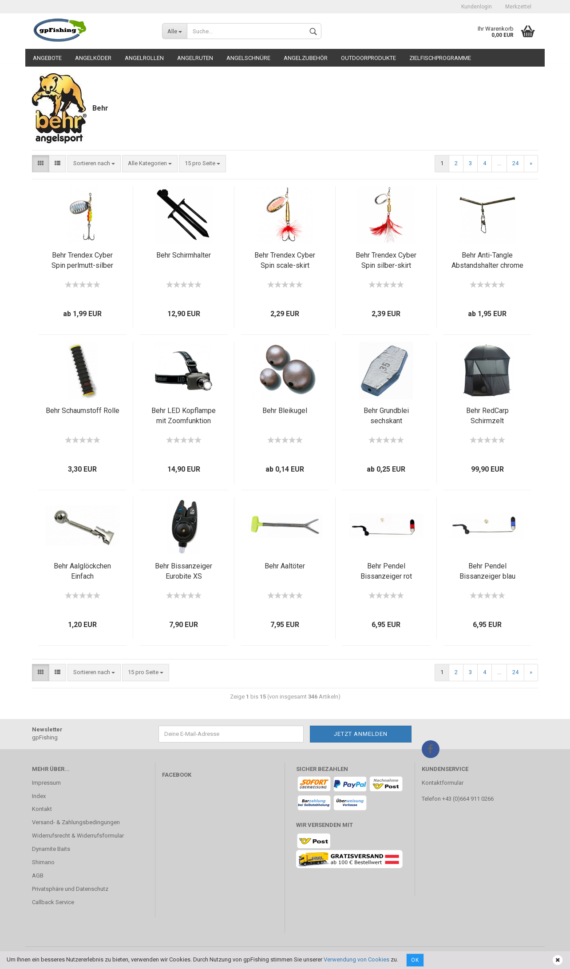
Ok (415, 960)
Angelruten (195, 58)
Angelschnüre (248, 58)
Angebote (47, 58)
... (499, 163)
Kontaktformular (442, 782)
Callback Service (53, 902)
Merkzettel (518, 7)
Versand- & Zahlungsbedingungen (76, 822)
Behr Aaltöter (285, 566)
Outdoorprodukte (368, 58)
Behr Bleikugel (284, 410)
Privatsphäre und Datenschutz (70, 889)
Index (39, 796)
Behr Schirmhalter (183, 255)
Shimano (43, 862)
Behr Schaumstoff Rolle (82, 410)
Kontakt (42, 809)
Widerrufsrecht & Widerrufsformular (78, 835)
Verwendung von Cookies (356, 959)
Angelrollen (144, 58)
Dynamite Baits (51, 849)
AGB (38, 875)
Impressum (46, 782)
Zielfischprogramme (440, 58)
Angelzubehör (306, 58)
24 (515, 163)
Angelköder (93, 58)
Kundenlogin (476, 7)
